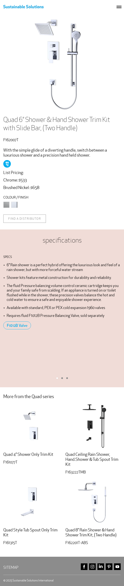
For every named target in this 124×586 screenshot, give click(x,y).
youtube (117, 566)
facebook (84, 566)
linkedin (100, 566)
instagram (92, 566)
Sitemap (10, 567)
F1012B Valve (17, 325)
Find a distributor (24, 219)
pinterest (109, 566)
